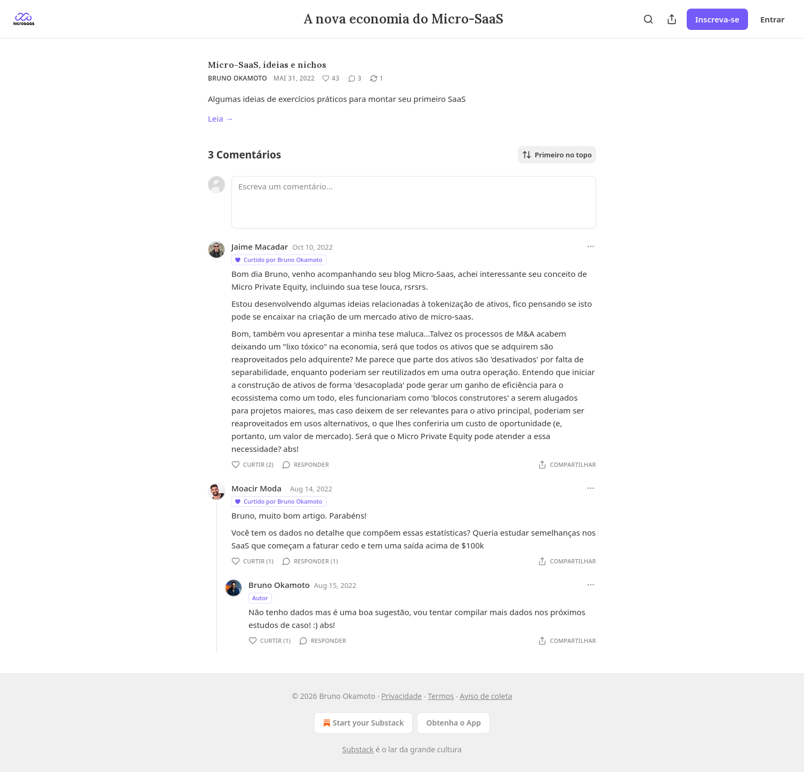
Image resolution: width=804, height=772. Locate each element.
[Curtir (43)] (330, 78)
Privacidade (401, 696)
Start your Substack (362, 723)
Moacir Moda (256, 488)
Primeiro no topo (557, 155)
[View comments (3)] (355, 78)
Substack (358, 749)
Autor (260, 598)
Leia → (221, 118)
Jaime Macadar (259, 246)
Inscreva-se (717, 19)
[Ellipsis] (590, 246)
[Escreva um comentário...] (414, 202)
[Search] (648, 19)
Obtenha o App (453, 723)
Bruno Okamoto (237, 78)
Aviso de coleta (486, 696)
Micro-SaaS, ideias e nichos (267, 64)
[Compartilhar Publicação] (671, 19)
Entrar (772, 19)
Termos (441, 696)
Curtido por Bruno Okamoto (278, 260)
